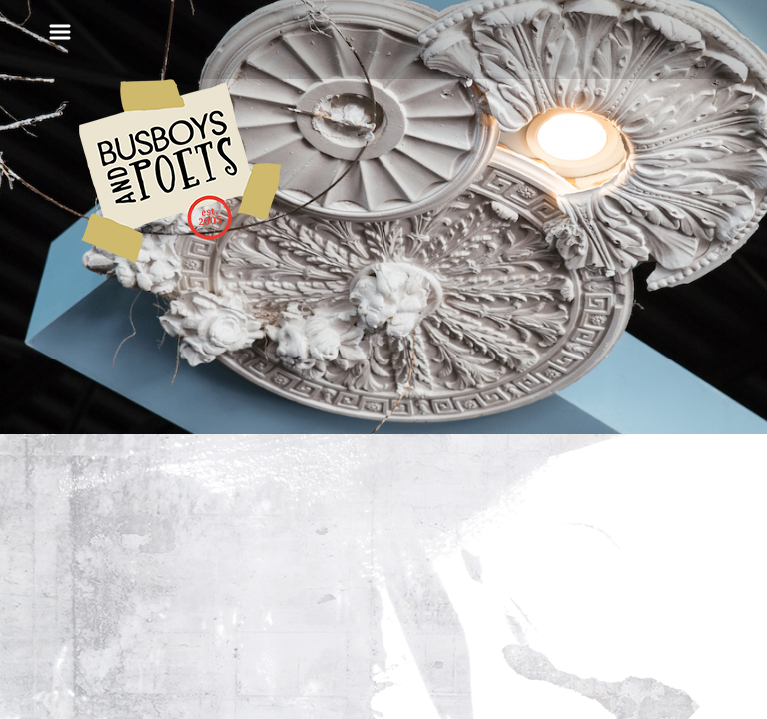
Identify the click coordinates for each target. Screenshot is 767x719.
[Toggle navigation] (60, 32)
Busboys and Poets (180, 171)
